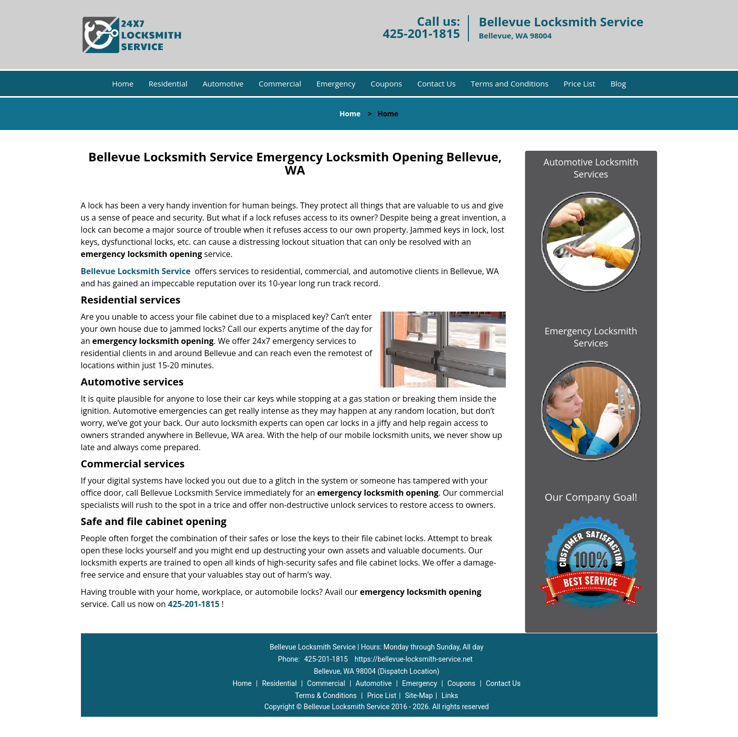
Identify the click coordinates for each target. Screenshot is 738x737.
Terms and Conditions (510, 83)
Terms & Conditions (326, 695)
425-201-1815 (421, 33)
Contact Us (436, 83)
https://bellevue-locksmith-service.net (413, 659)
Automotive (223, 83)
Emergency (335, 83)
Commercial (280, 83)
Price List (579, 83)
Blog (618, 83)
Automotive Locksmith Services (591, 168)
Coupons (386, 83)
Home (122, 83)
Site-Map (419, 695)
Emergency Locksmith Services (591, 337)
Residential (168, 83)
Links (450, 695)
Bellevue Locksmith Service (136, 271)
